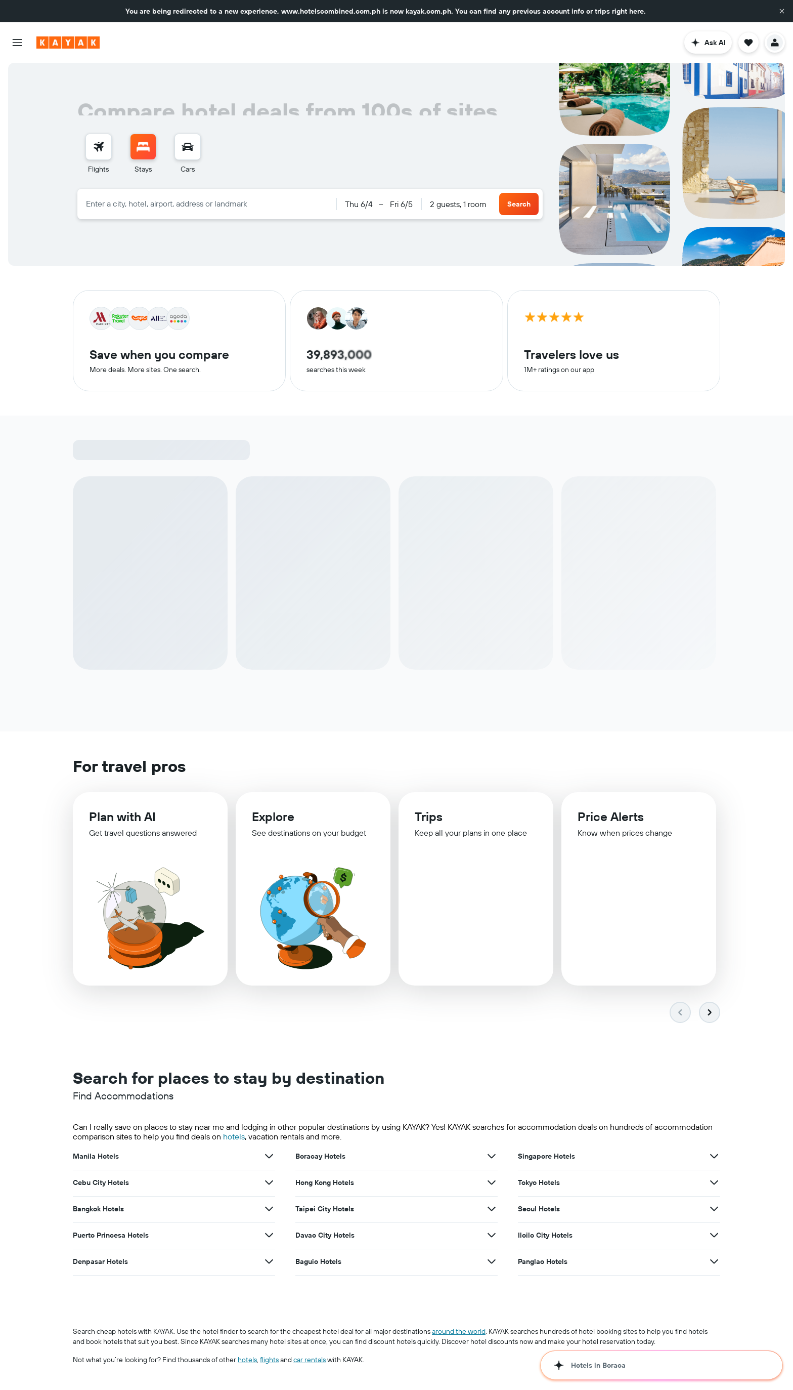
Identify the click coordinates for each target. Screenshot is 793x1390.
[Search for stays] (143, 147)
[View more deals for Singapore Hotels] (714, 1156)
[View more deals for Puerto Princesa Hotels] (269, 1235)
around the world (459, 1331)
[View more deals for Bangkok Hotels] (269, 1209)
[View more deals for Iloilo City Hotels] (714, 1235)
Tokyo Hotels (539, 1182)
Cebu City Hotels (101, 1182)
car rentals (309, 1359)
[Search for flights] (98, 147)
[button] (782, 11)
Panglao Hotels (542, 1261)
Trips (429, 816)
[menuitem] (98, 154)
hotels (234, 1136)
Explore (273, 816)
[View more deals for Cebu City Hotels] (269, 1182)
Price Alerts (611, 817)
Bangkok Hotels (98, 1208)
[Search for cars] (187, 147)
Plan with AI (122, 816)
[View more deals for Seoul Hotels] (714, 1209)
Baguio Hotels (318, 1261)
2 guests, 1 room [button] (458, 204)
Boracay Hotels (320, 1156)
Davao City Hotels (325, 1235)
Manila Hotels (96, 1156)
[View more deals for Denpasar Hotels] (269, 1261)
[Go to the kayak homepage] (68, 42)
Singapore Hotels (546, 1156)
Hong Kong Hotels (324, 1182)
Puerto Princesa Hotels (111, 1235)
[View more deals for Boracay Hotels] (492, 1156)
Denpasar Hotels (100, 1261)
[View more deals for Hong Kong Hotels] (492, 1182)
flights (269, 1359)
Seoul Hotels (539, 1208)
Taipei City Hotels (324, 1208)
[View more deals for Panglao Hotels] (714, 1261)
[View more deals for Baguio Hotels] (492, 1261)
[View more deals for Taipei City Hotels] (492, 1209)
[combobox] (207, 203)
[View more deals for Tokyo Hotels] (714, 1182)
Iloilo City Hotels (545, 1235)
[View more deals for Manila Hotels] (269, 1156)
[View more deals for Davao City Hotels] (492, 1235)
